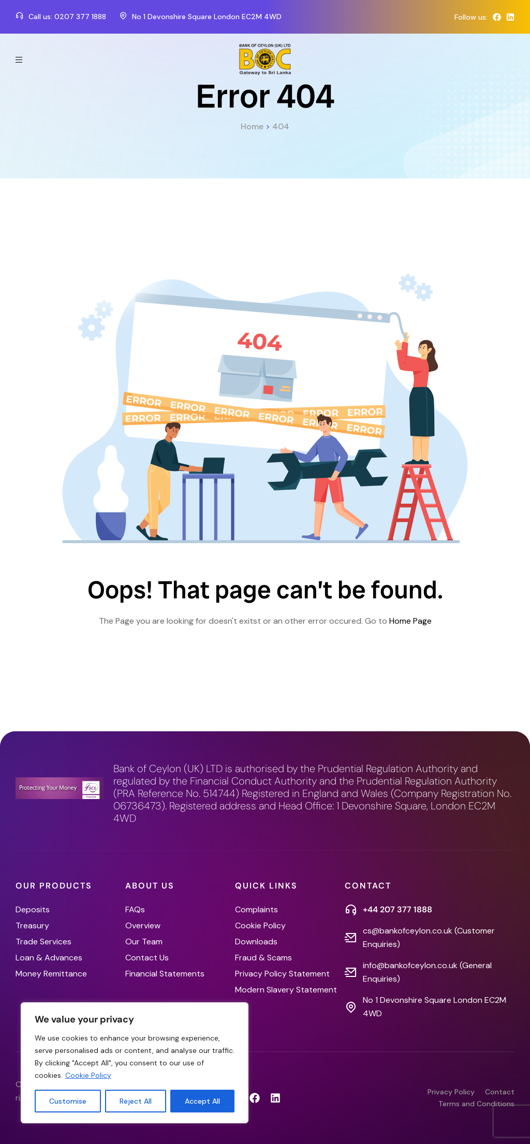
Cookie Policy (88, 1075)
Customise (67, 1101)
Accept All (202, 1101)
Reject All (136, 1101)
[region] (134, 1062)
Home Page (410, 620)
